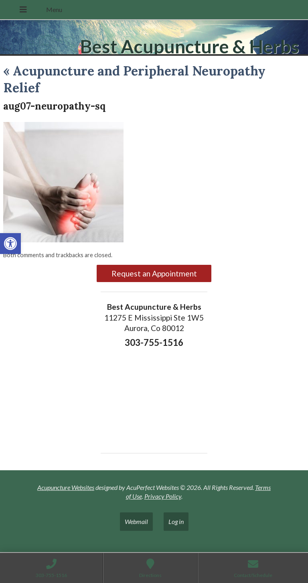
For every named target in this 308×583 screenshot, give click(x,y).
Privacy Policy (162, 496)
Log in (176, 521)
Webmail (136, 521)
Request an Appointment (154, 273)
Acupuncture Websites (65, 487)
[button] (10, 243)
